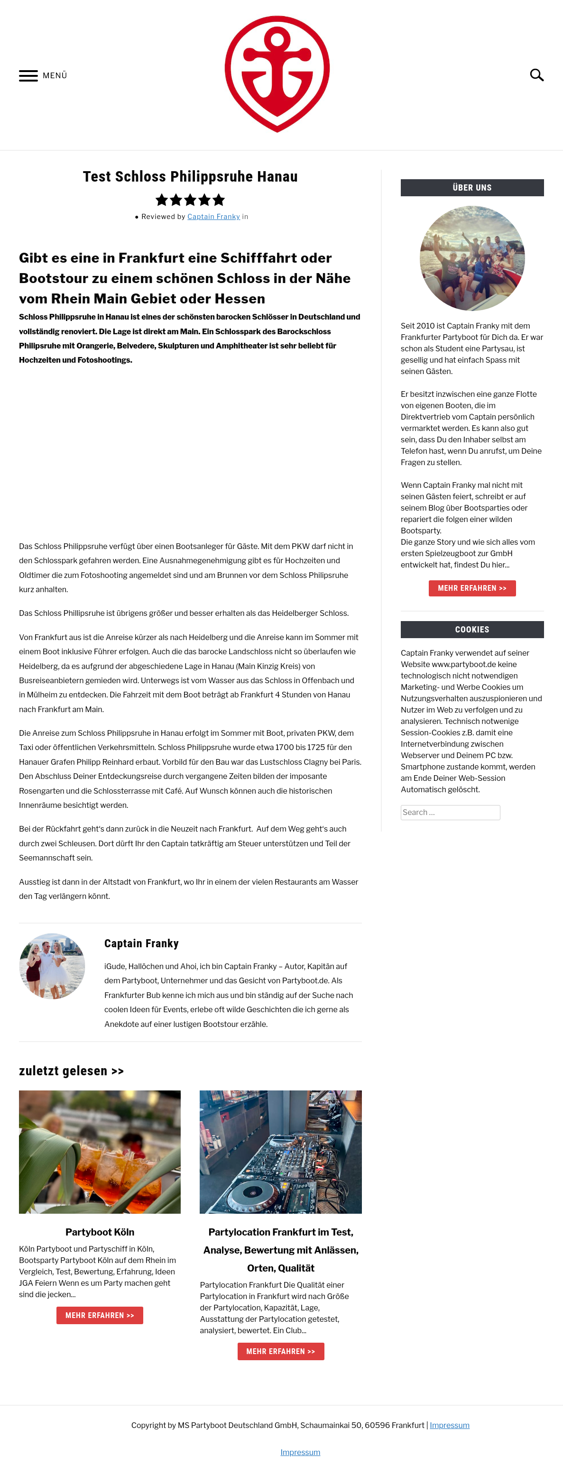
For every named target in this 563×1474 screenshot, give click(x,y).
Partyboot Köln (99, 1232)
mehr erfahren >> (472, 588)
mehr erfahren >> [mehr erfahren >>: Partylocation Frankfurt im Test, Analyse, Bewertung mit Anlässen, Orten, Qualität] (281, 1351)
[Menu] (28, 77)
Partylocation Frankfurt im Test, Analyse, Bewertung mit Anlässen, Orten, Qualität (281, 1250)
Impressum (450, 1425)
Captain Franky (213, 216)
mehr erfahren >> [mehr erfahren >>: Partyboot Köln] (99, 1315)
